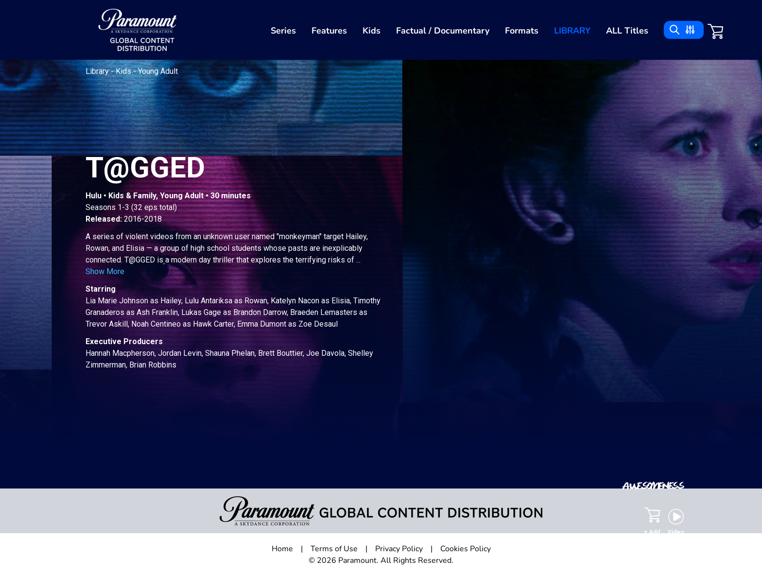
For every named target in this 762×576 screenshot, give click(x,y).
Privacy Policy (399, 548)
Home (282, 548)
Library (572, 30)
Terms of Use (334, 548)
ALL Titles (627, 30)
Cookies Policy (465, 548)
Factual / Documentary (442, 30)
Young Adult (158, 71)
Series (283, 30)
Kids (372, 30)
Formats (521, 30)
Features (329, 30)
